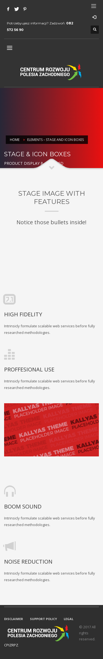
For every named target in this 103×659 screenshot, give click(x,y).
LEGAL (68, 619)
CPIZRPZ (11, 645)
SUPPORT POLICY (43, 619)
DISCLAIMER (13, 619)
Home (15, 139)
